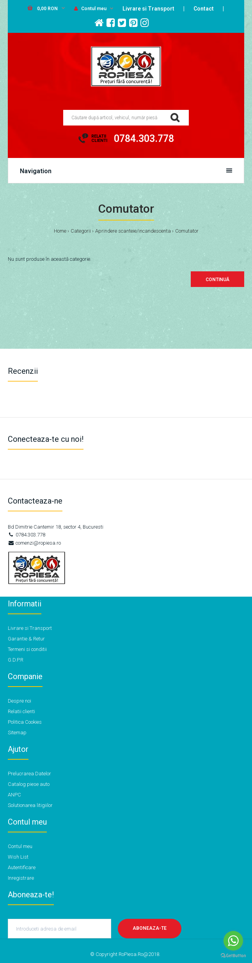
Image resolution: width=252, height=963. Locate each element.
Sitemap (17, 732)
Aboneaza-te (150, 928)
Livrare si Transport (148, 8)
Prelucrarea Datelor (29, 773)
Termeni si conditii (27, 649)
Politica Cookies (25, 722)
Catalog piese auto (29, 784)
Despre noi (19, 701)
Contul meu (90, 8)
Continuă (217, 279)
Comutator (187, 231)
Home (60, 231)
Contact (203, 8)
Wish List (18, 857)
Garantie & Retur (26, 639)
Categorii (81, 231)
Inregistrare (21, 878)
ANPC (14, 795)
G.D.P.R (15, 660)
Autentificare (21, 867)
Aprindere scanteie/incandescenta (133, 231)
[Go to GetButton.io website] (233, 955)
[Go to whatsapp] (233, 940)
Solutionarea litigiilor (30, 805)
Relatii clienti (21, 711)
